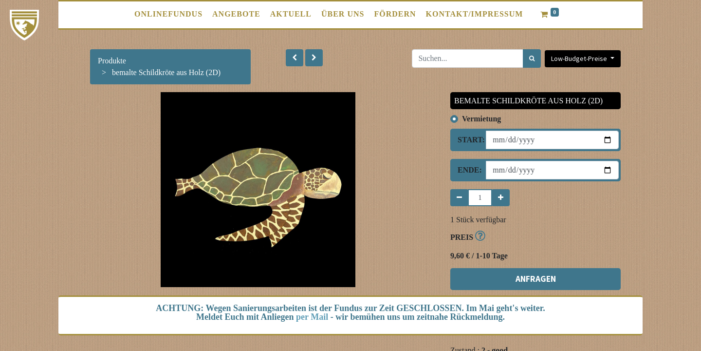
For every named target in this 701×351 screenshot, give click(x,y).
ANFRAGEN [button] (536, 278)
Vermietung (481, 119)
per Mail (312, 317)
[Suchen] (532, 58)
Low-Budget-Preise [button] (580, 58)
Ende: (468, 170)
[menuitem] (168, 14)
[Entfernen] (459, 197)
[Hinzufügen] (501, 197)
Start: (468, 140)
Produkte (112, 61)
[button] (294, 57)
